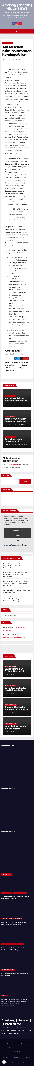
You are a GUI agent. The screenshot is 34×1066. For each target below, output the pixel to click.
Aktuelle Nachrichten (10, 666)
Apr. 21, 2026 (10, 712)
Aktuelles (4, 918)
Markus (6, 572)
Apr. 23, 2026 (10, 674)
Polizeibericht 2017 (7, 43)
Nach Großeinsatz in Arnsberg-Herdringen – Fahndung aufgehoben (17, 422)
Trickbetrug (16, 59)
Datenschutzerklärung (12, 1062)
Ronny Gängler (22, 404)
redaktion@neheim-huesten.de (14, 637)
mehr (17, 540)
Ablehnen (17, 535)
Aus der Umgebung (7, 892)
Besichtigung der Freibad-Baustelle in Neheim (15, 671)
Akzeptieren (17, 530)
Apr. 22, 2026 (10, 693)
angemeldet (14, 464)
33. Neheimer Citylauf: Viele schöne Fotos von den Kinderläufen (16, 566)
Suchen (6, 475)
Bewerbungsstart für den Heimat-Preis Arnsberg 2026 (15, 690)
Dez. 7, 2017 (10, 444)
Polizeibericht (17, 1057)
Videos (28, 1057)
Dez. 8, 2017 (10, 424)
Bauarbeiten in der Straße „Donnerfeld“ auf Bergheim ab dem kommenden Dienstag (15, 599)
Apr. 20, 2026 (10, 731)
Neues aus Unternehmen (20, 892)
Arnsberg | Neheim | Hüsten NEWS (17, 6)
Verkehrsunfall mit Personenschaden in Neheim (16, 400)
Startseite (6, 1057)
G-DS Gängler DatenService (23, 1043)
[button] (31, 31)
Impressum (26, 1062)
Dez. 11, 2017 (10, 404)
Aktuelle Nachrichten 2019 (9, 944)
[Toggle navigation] (16, 31)
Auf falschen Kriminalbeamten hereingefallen (17, 51)
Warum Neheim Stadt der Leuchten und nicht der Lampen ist (16, 583)
